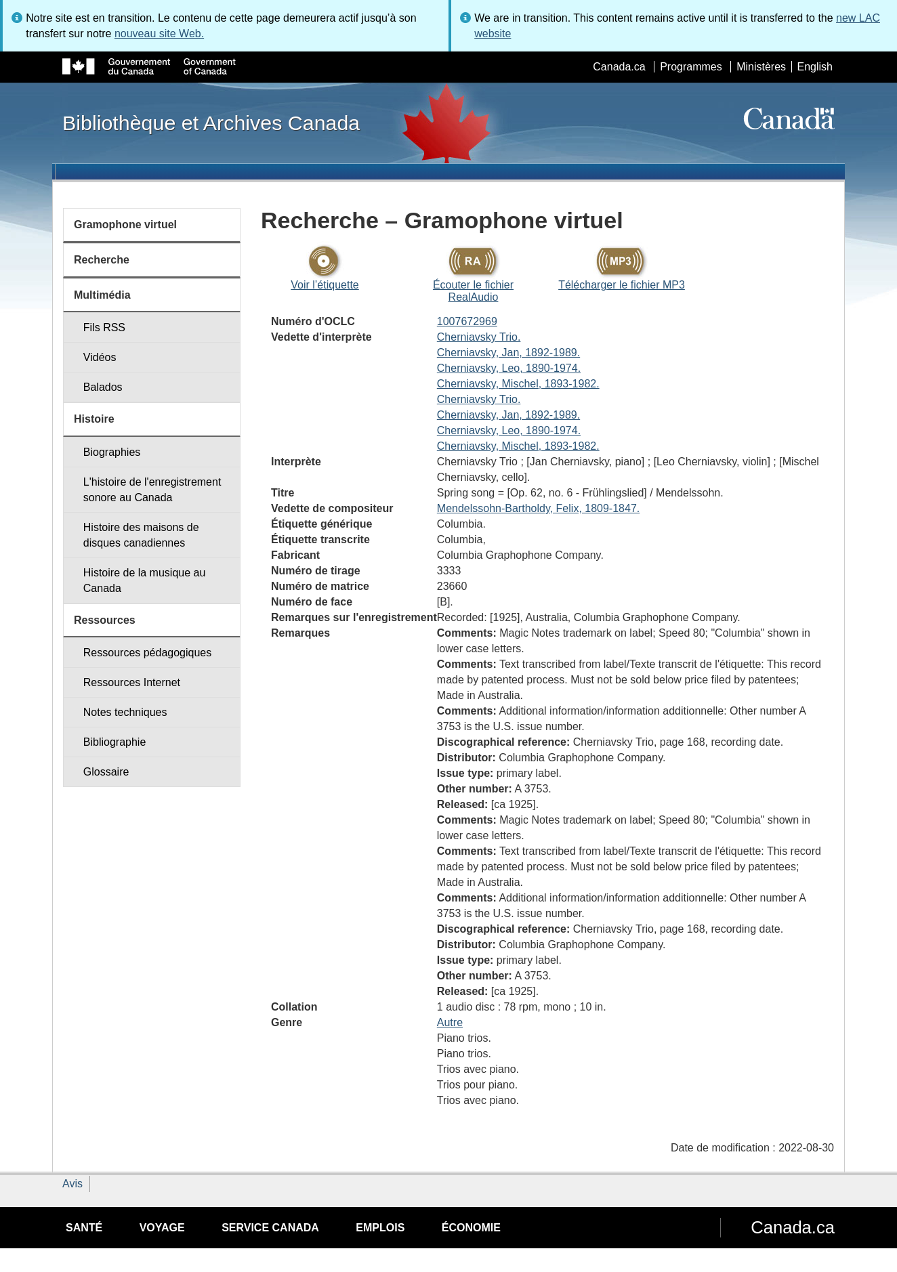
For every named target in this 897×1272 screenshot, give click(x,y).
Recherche (101, 260)
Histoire (94, 419)
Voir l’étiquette (325, 285)
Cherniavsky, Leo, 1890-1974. (509, 368)
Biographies (112, 452)
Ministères (761, 66)
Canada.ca (619, 66)
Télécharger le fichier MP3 (621, 285)
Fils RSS (104, 327)
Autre (450, 1022)
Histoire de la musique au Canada (144, 580)
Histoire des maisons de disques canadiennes (141, 535)
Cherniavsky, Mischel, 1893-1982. (518, 383)
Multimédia (102, 295)
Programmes (691, 66)
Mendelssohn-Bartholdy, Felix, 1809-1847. (538, 508)
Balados (103, 387)
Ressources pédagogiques (147, 652)
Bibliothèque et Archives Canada (211, 122)
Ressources (104, 620)
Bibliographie (114, 742)
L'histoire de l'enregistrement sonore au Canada (152, 489)
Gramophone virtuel (125, 224)
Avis (72, 1183)
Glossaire (106, 772)
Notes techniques (125, 712)
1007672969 (467, 321)
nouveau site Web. (159, 33)
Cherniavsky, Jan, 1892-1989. (508, 352)
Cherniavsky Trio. (479, 337)
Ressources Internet (131, 682)
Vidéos (100, 357)
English (815, 66)
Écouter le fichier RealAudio (473, 291)
